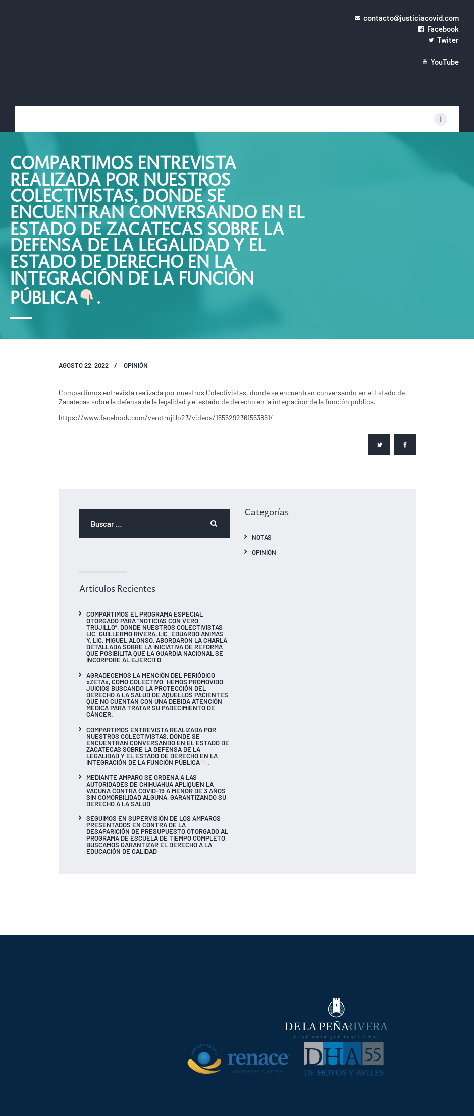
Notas (262, 537)
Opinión (136, 365)
